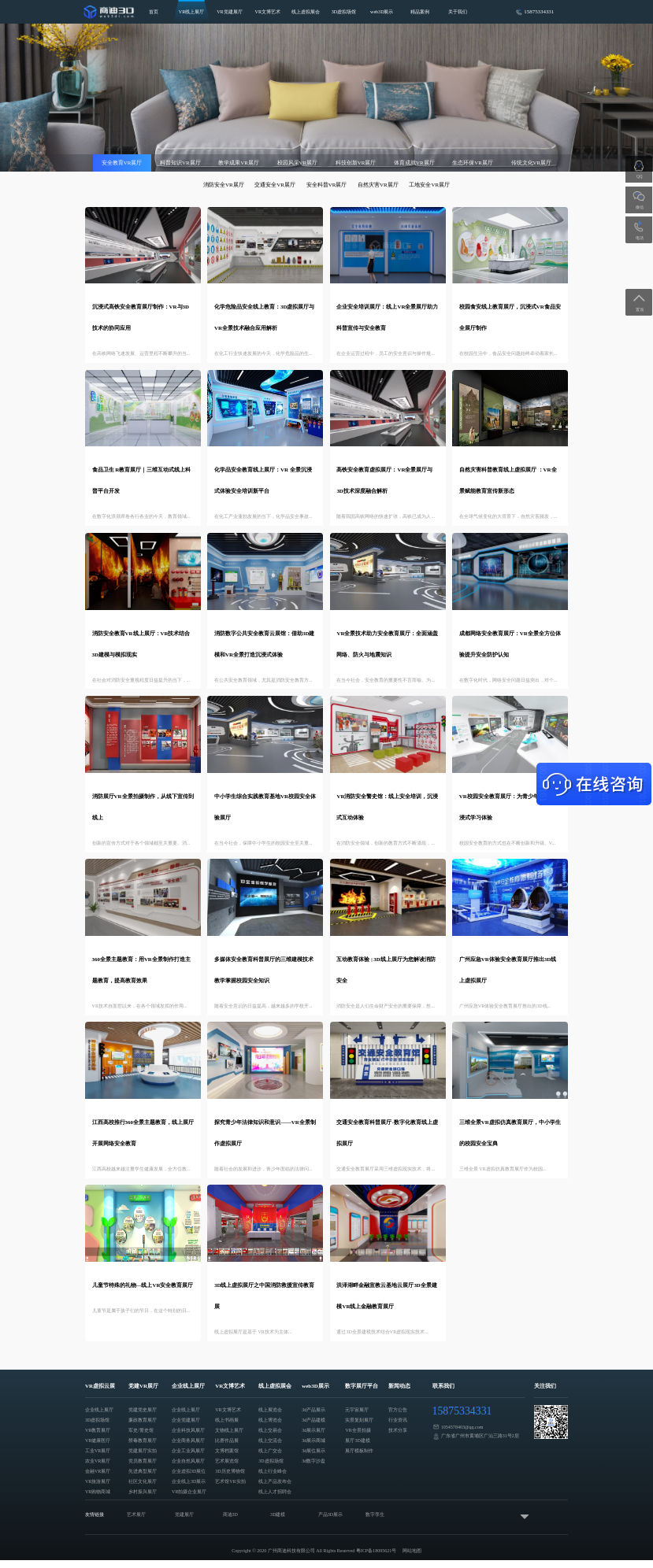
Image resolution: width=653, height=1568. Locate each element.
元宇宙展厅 (357, 1409)
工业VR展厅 (97, 1450)
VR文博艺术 (267, 11)
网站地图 (412, 1550)
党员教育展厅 (142, 1461)
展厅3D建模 (357, 1440)
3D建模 (277, 1514)
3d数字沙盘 (313, 1461)
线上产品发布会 (274, 1481)
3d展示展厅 (313, 1430)
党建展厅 (184, 1514)
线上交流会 (270, 1440)
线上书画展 (227, 1420)
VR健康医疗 (97, 1440)
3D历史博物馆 (229, 1471)
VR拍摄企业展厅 (189, 1491)
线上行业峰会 (272, 1471)
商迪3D (230, 1514)
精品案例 (419, 11)
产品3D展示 (330, 1514)
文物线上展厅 (229, 1430)
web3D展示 (381, 11)
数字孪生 (374, 1514)
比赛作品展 (227, 1440)
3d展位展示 (313, 1450)
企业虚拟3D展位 (189, 1471)
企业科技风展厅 (188, 1430)
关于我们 (457, 11)
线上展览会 (270, 1409)
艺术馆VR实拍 (230, 1481)
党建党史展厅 (142, 1409)
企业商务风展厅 (188, 1440)
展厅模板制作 (359, 1450)
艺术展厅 (136, 1514)
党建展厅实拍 (142, 1450)
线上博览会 (270, 1420)
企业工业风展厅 (188, 1450)
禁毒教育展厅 (142, 1440)
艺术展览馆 (227, 1461)
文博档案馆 (227, 1450)
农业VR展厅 (97, 1461)
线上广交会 (270, 1450)
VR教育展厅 (97, 1430)
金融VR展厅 (97, 1471)
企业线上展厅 (99, 1409)
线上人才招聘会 (274, 1491)
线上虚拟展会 (305, 11)
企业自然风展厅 (188, 1461)
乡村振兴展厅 (142, 1491)
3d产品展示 (313, 1409)
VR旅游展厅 (97, 1481)
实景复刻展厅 (359, 1420)
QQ (639, 176)
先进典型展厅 (142, 1471)
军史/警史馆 (141, 1430)
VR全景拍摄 (357, 1430)
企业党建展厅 (186, 1420)
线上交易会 (270, 1430)
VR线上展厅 (191, 11)
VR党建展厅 (229, 11)
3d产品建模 (313, 1420)
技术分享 (397, 1430)
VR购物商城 (97, 1491)
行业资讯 (397, 1420)
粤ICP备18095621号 (376, 1550)
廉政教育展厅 (142, 1420)
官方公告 (397, 1409)
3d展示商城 (313, 1440)
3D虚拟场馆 (344, 11)
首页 (153, 11)
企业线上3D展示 (189, 1481)
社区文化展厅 (142, 1481)
